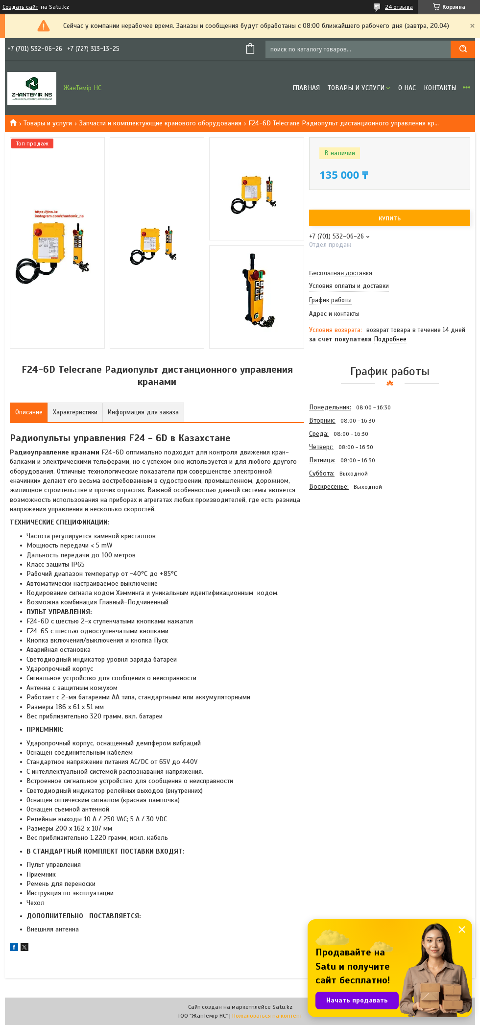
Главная (306, 88)
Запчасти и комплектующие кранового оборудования (160, 123)
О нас (407, 88)
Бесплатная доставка (340, 273)
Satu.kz (282, 1006)
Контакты (440, 88)
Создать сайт (20, 6)
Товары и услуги (356, 88)
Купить (390, 218)
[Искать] (463, 49)
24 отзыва (399, 6)
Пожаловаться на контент (267, 1015)
